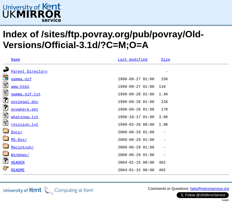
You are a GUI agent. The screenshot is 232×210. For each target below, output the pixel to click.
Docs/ (16, 131)
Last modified (132, 59)
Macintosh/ (22, 147)
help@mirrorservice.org (209, 188)
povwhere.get (24, 109)
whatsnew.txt (24, 116)
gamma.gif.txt (26, 94)
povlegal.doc (24, 101)
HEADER (18, 162)
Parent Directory (29, 71)
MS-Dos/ (19, 139)
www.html (20, 86)
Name (15, 59)
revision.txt (24, 124)
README (18, 169)
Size (165, 59)
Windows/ (20, 154)
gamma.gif (21, 78)
